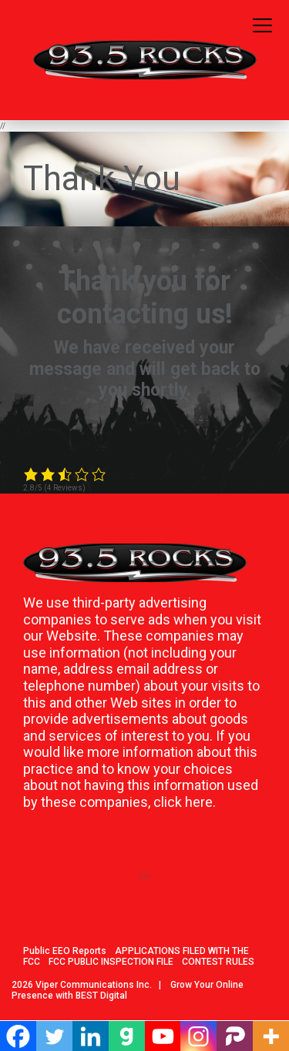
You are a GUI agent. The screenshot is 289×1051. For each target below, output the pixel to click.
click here (183, 802)
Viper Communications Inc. (93, 984)
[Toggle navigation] (262, 26)
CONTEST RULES (218, 961)
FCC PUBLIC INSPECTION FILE (111, 961)
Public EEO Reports (64, 951)
